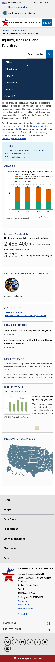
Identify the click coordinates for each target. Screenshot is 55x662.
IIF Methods (9, 82)
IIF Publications (11, 69)
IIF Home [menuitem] (8, 62)
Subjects (9, 509)
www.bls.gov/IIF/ (25, 608)
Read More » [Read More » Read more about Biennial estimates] (28, 153)
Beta (6, 558)
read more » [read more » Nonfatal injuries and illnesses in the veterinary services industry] (24, 417)
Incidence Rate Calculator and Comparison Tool (25, 315)
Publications (11, 529)
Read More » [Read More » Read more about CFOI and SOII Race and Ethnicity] (40, 150)
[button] (48, 623)
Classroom (10, 548)
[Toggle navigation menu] (47, 22)
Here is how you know (19, 7)
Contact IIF (23, 614)
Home (7, 499)
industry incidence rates (19, 129)
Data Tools (10, 519)
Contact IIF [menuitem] (9, 96)
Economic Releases (14, 538)
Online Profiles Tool (13, 312)
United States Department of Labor (18, 13)
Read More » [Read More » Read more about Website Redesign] (28, 157)
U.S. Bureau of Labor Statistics (25, 22)
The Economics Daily (15, 392)
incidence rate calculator (19, 135)
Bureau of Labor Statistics (14, 30)
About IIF (8, 89)
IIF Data (8, 75)
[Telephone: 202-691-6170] (36, 603)
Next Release (14, 359)
